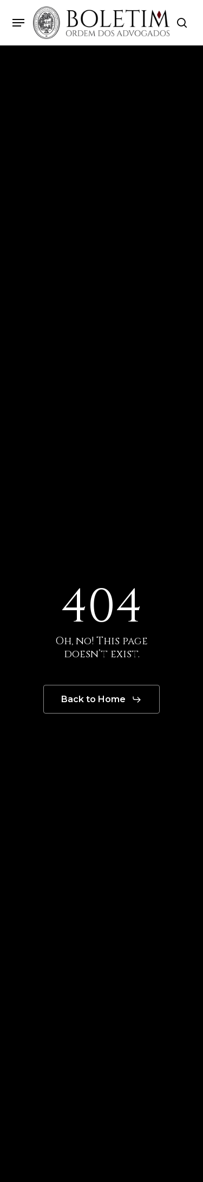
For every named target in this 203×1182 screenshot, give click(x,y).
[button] (18, 22)
